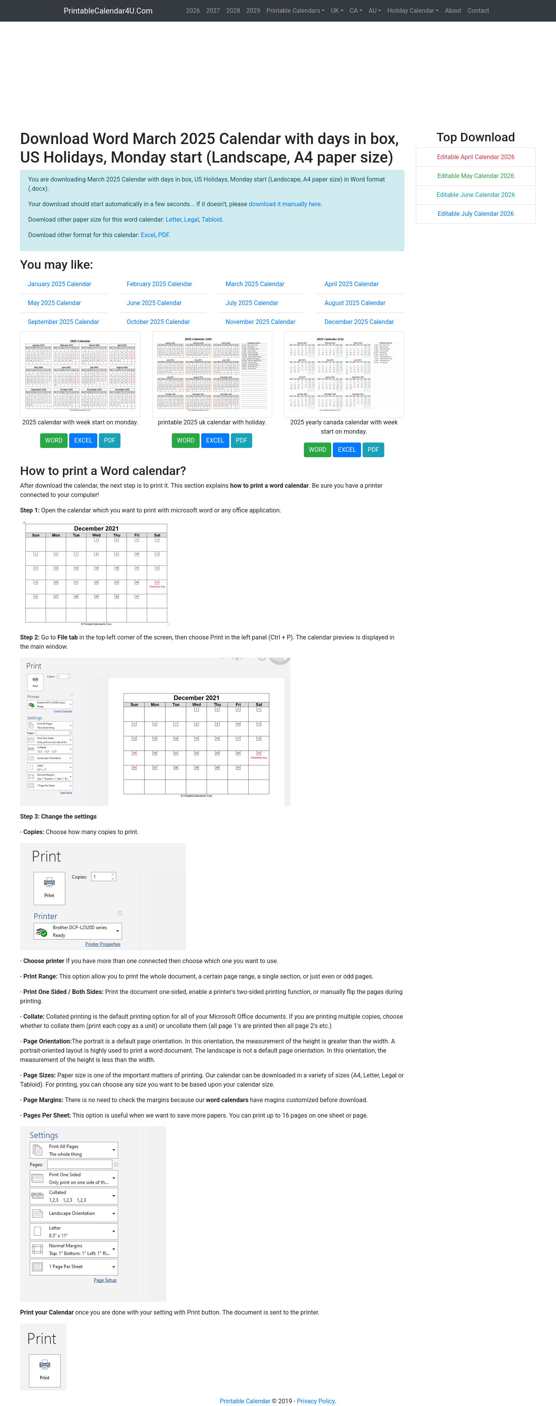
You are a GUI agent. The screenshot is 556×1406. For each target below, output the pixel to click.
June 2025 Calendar (154, 303)
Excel (148, 235)
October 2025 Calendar (158, 322)
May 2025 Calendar (54, 303)
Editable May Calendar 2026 (475, 176)
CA (354, 10)
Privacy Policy (316, 1401)
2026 (193, 10)
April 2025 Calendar (351, 284)
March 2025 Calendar (255, 284)
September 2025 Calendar (63, 322)
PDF (163, 235)
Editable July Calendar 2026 (475, 213)
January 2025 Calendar (59, 284)
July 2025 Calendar (251, 303)
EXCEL (83, 440)
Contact (478, 10)
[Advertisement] (251, 76)
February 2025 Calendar (159, 284)
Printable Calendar (245, 1401)
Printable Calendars (293, 10)
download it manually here (284, 204)
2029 (253, 10)
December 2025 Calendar (359, 322)
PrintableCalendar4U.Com (108, 10)
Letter (173, 219)
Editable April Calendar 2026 (476, 157)
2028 (233, 10)
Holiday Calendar (410, 10)
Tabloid (212, 219)
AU (373, 10)
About (453, 10)
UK (335, 10)
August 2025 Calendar (354, 303)
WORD (54, 440)
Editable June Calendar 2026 (476, 194)
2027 (213, 10)
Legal (191, 219)
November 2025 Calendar (260, 322)
